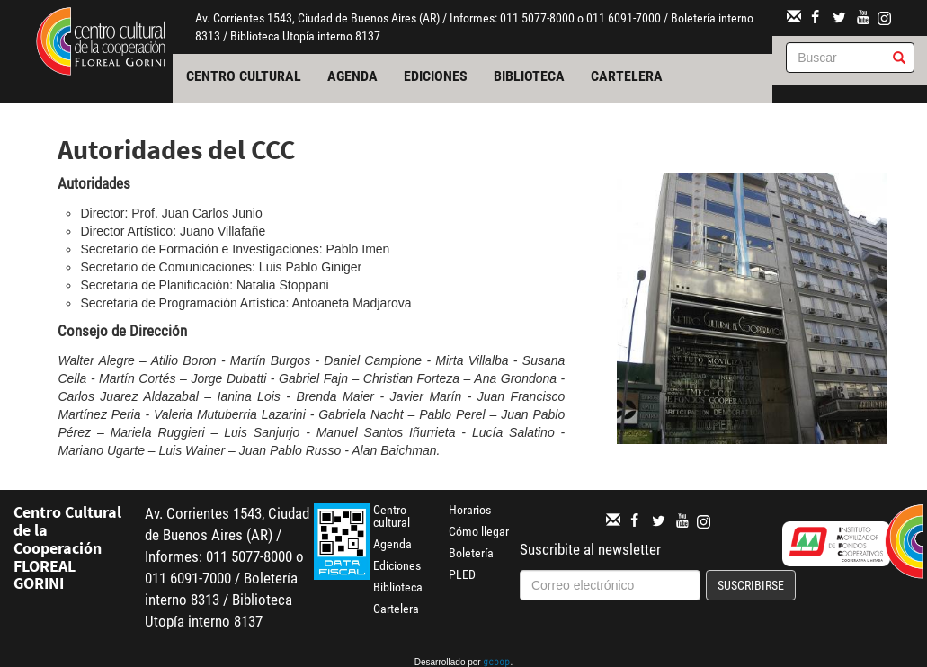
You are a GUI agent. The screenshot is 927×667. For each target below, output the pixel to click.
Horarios (470, 509)
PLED (462, 574)
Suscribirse (751, 585)
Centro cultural (243, 75)
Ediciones (436, 75)
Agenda (352, 75)
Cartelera (627, 75)
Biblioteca (529, 75)
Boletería (471, 553)
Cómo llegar (479, 531)
